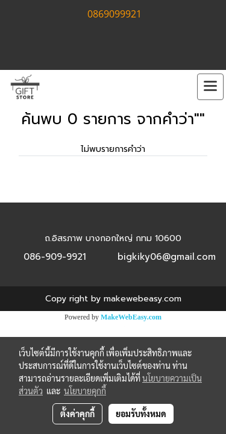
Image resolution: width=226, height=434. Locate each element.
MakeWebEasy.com (131, 317)
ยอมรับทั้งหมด (141, 413)
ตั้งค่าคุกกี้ (77, 413)
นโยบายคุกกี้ (85, 390)
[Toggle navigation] (210, 87)
